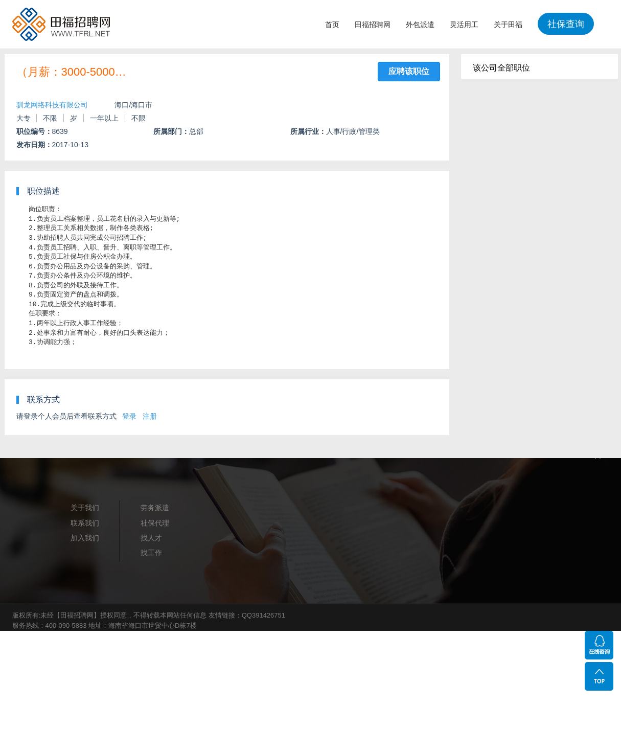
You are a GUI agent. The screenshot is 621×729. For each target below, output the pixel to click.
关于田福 (508, 24)
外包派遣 (420, 24)
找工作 (151, 553)
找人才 (151, 538)
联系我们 (85, 523)
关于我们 (85, 508)
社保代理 (155, 523)
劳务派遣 (155, 508)
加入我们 (85, 538)
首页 (332, 24)
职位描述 (43, 191)
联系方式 (43, 399)
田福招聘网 (372, 24)
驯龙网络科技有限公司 (52, 105)
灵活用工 (464, 24)
